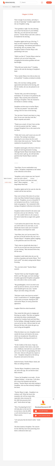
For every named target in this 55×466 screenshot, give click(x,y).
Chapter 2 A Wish (16, 6)
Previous (32, 178)
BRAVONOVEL (9, 2)
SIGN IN (49, 2)
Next (32, 182)
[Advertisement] (27, 444)
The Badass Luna (7, 6)
